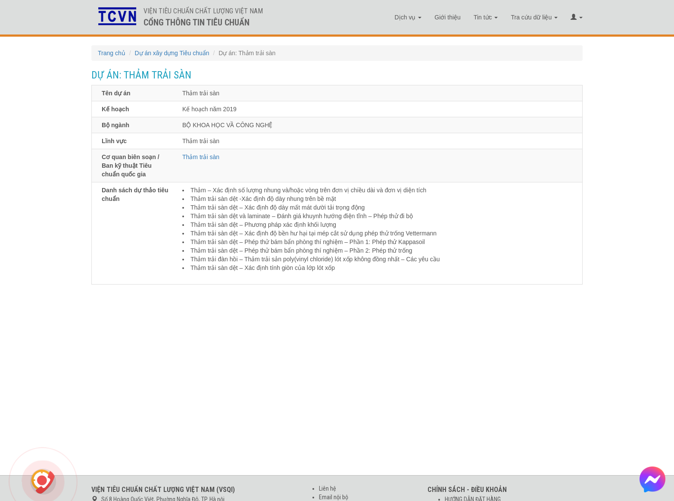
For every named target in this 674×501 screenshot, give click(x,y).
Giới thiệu (447, 17)
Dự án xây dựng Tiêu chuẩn (171, 53)
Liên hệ (327, 488)
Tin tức (486, 17)
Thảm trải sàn (200, 156)
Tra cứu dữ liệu (534, 17)
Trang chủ (111, 53)
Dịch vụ (408, 17)
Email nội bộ (333, 497)
